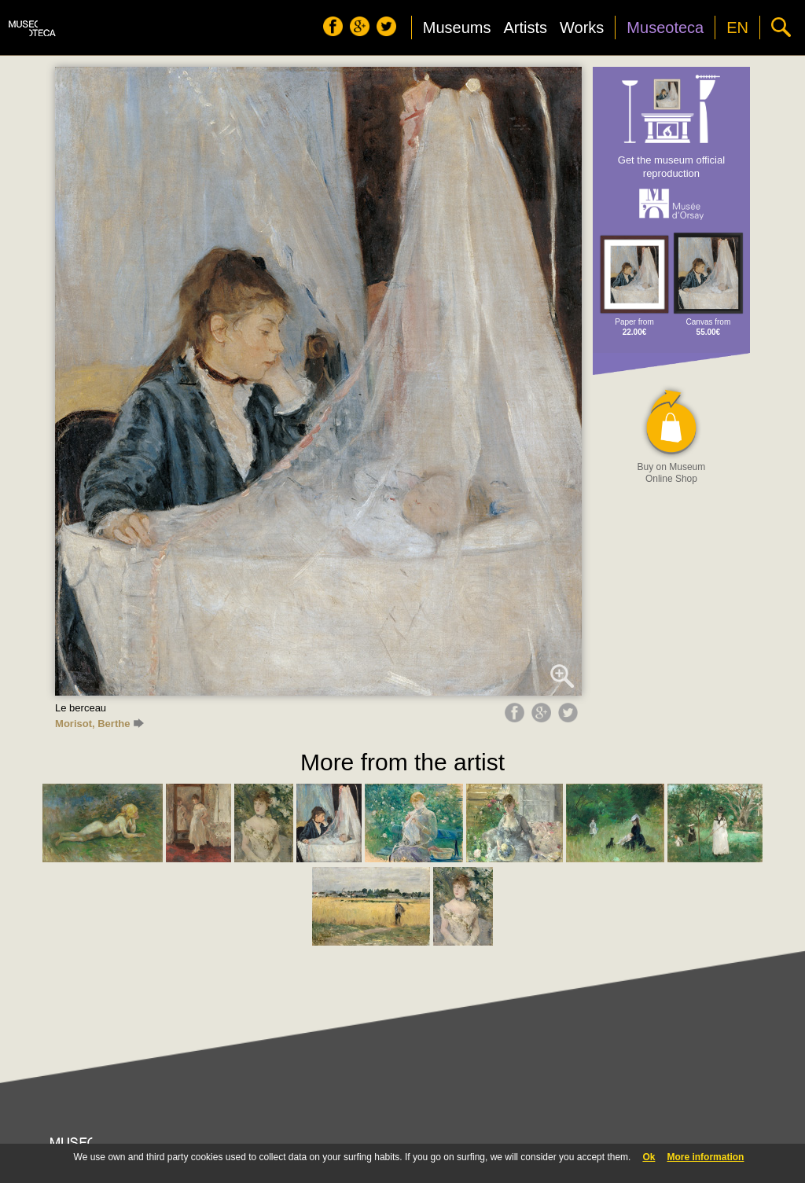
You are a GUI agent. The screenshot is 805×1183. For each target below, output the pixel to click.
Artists (525, 27)
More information (705, 1157)
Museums (457, 27)
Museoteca (665, 27)
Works (582, 27)
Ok (648, 1157)
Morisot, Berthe (99, 723)
